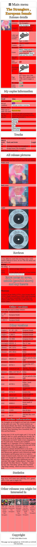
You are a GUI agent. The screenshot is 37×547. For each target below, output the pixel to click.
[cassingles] (5, 343)
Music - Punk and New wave (26, 54)
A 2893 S (4, 320)
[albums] (4, 345)
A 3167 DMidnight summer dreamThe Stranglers (18, 510)
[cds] (2, 374)
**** (15, 274)
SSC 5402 (4, 318)
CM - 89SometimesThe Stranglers (11, 508)
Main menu (18, 4)
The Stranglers (25, 25)
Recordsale (15, 130)
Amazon (15, 119)
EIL (13, 126)
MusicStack (16, 128)
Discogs (15, 121)
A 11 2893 (4, 312)
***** (11, 274)
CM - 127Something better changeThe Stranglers (4, 510)
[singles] (4, 330)
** (21, 274)
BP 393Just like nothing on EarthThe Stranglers (25, 510)
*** (18, 274)
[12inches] (4, 341)
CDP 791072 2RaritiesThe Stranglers (32, 509)
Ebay (14, 123)
